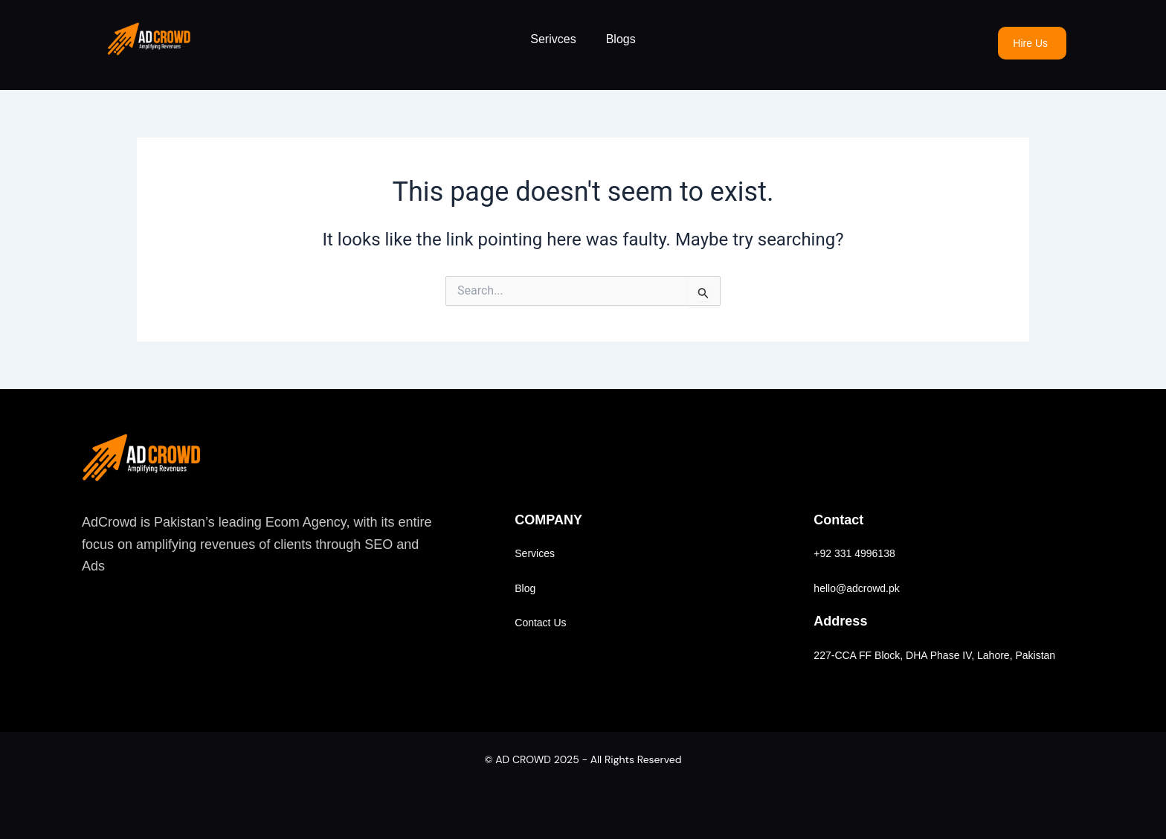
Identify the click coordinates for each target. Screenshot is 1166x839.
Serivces (553, 39)
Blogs (621, 39)
